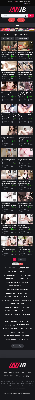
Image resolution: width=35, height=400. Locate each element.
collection (10, 293)
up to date (6, 300)
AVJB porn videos (15, 393)
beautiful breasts (12, 307)
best (26, 293)
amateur (26, 314)
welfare (29, 329)
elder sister (14, 303)
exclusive (12, 271)
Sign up (21, 20)
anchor (25, 282)
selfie (13, 332)
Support (23, 372)
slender (16, 300)
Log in (12, 20)
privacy (22, 376)
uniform (14, 328)
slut (21, 328)
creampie (8, 314)
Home (5, 372)
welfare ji (26, 336)
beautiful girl (23, 268)
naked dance (23, 339)
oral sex (9, 318)
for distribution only (17, 286)
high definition (13, 282)
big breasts (11, 339)
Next (21, 259)
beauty (17, 314)
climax (16, 296)
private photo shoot (12, 336)
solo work (10, 325)
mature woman (23, 325)
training (12, 267)
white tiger (25, 296)
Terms (29, 372)
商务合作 (28, 376)
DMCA (6, 376)
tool (23, 303)
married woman (27, 300)
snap (27, 310)
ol (6, 267)
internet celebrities (21, 318)
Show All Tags (17, 346)
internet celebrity (10, 275)
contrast (23, 271)
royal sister (24, 321)
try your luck (9, 1)
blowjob (26, 307)
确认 (21, 264)
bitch (20, 293)
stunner (28, 275)
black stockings (11, 321)
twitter (20, 332)
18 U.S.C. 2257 (14, 376)
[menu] (17, 25)
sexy (21, 310)
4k (27, 279)
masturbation (11, 311)
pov (21, 275)
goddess (9, 279)
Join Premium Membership (23, 1)
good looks (20, 278)
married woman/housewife (17, 289)
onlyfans (8, 296)
